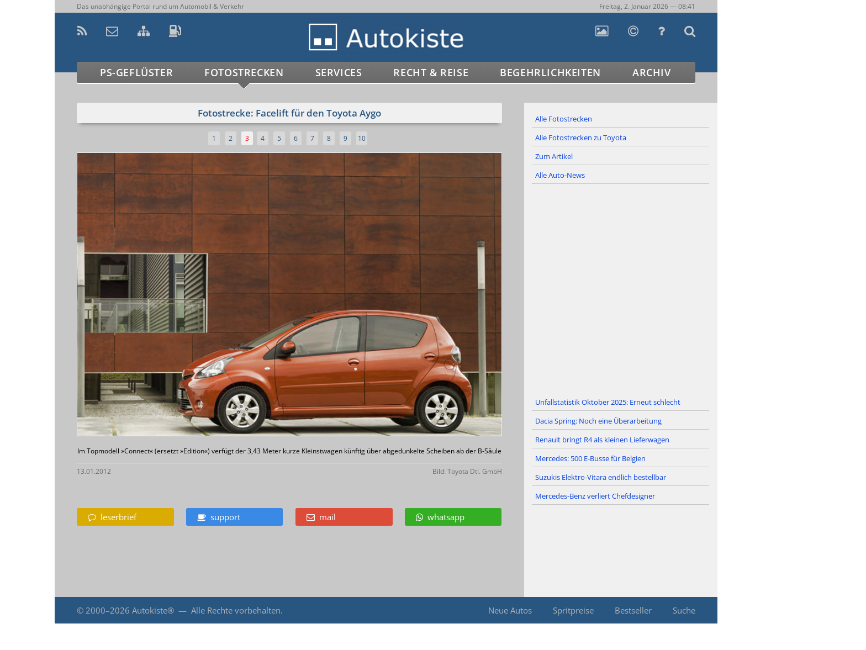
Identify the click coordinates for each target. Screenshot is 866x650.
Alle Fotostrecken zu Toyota (580, 137)
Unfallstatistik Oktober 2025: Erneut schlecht (607, 402)
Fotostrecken (243, 72)
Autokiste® (153, 610)
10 (362, 138)
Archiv (651, 72)
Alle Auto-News (560, 175)
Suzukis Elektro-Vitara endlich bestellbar (600, 477)
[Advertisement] (620, 289)
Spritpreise (573, 610)
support (218, 516)
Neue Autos (510, 610)
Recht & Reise (430, 72)
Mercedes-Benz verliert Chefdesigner (595, 496)
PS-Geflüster (136, 72)
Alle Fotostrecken (563, 119)
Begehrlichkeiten (550, 72)
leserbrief (112, 516)
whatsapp (440, 516)
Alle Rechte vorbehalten (236, 610)
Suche (684, 610)
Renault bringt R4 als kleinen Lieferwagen (602, 440)
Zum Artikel (554, 156)
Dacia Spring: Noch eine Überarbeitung (598, 421)
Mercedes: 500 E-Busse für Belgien (590, 458)
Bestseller (633, 610)
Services (338, 72)
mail (321, 516)
